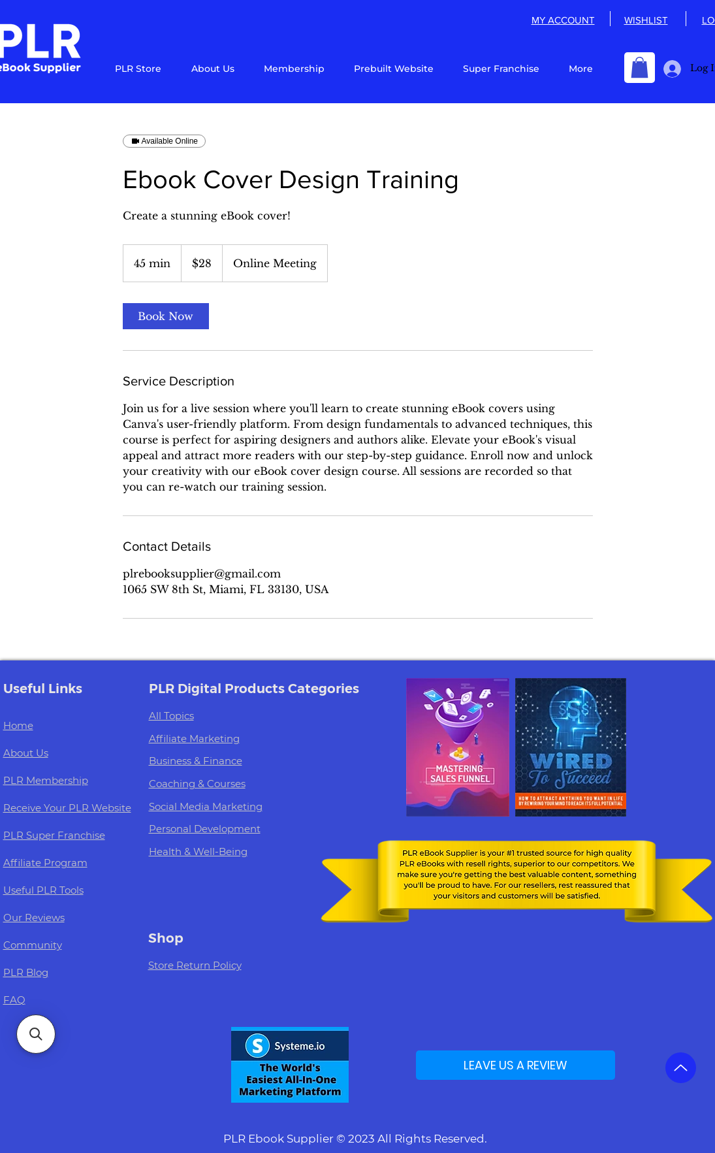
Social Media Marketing (205, 806)
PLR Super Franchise (54, 835)
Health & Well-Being (198, 851)
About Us (25, 753)
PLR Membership (45, 780)
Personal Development (205, 828)
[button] (639, 67)
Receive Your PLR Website (67, 808)
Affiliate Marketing (194, 738)
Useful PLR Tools (43, 890)
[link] (166, 316)
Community (32, 945)
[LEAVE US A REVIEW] (515, 1065)
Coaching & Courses (197, 783)
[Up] (680, 1067)
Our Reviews (34, 917)
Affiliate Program (45, 862)
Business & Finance (195, 761)
